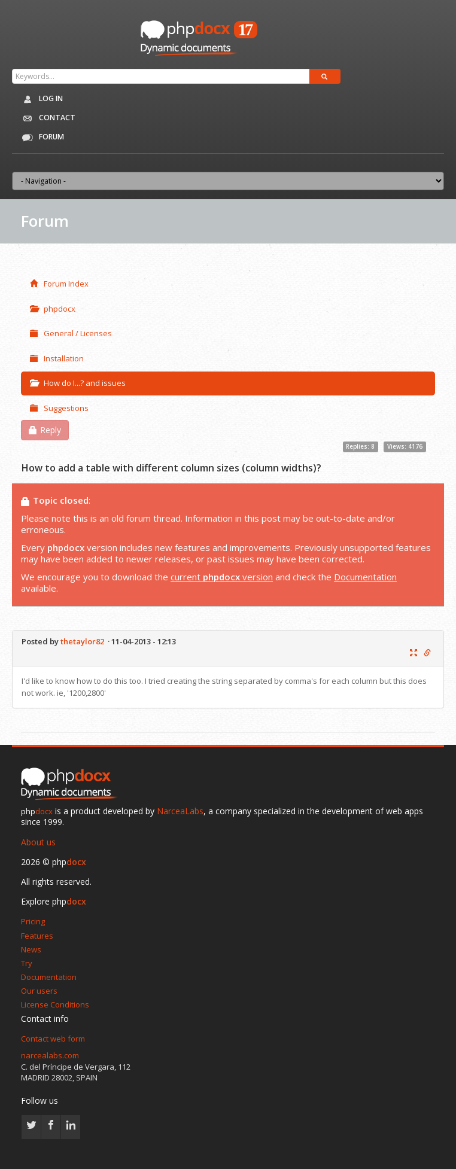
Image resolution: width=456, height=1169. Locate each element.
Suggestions (59, 408)
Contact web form (53, 1038)
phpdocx (52, 308)
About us (38, 842)
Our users (39, 990)
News (31, 949)
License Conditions (55, 1004)
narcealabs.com (50, 1055)
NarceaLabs (180, 811)
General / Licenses (71, 333)
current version (222, 577)
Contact (45, 118)
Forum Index (59, 283)
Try (26, 963)
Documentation (365, 577)
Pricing (33, 921)
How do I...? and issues (78, 383)
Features (37, 935)
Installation (57, 358)
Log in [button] (40, 99)
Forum (40, 137)
